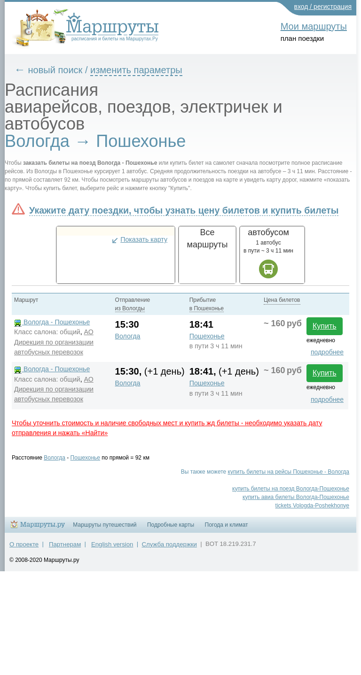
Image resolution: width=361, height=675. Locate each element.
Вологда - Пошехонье (52, 322)
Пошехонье (207, 336)
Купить (325, 326)
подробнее (327, 352)
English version (112, 544)
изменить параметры (136, 70)
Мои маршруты (314, 26)
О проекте (24, 544)
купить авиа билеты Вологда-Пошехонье (296, 497)
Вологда (128, 336)
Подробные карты (170, 525)
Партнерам (65, 544)
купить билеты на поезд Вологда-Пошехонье (290, 488)
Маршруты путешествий (104, 525)
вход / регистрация (323, 6)
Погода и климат (226, 525)
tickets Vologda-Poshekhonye (312, 505)
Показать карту (143, 239)
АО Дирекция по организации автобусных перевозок (54, 341)
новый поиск (55, 70)
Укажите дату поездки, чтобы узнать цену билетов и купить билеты (183, 210)
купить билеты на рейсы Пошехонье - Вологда (288, 471)
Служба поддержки (169, 544)
